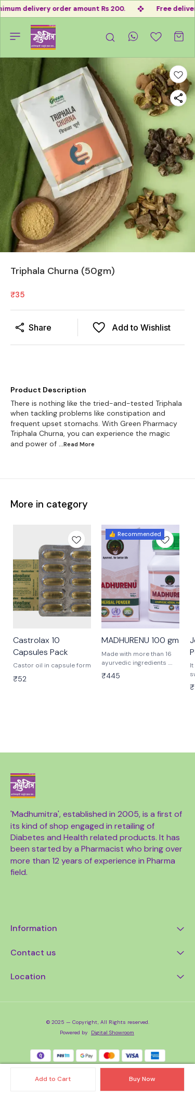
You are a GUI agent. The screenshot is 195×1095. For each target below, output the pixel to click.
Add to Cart (53, 1079)
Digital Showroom (112, 1032)
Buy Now (142, 1079)
